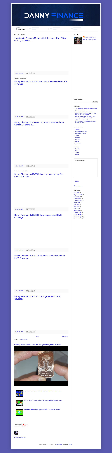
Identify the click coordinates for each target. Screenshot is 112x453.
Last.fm (77, 154)
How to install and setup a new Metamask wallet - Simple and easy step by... (43, 391)
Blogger (70, 444)
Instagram (77, 139)
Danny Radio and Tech (20, 437)
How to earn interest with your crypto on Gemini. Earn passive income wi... (42, 409)
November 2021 (78, 218)
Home (37, 336)
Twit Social (78, 143)
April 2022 (76, 208)
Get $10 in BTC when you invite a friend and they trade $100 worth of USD (85, 117)
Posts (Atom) (24, 339)
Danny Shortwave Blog (81, 131)
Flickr (76, 151)
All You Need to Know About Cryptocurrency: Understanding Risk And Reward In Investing (85, 121)
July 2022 (76, 204)
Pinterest (77, 137)
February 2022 (77, 212)
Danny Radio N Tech (90, 37)
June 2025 (76, 193)
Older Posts (65, 336)
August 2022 (77, 202)
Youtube (77, 129)
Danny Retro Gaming (80, 133)
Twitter (77, 135)
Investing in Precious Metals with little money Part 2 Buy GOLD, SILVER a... (38, 345)
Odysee (77, 147)
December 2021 (78, 216)
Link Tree (77, 149)
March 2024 (77, 196)
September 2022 (78, 200)
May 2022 (76, 206)
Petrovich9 (59, 444)
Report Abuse (78, 186)
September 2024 (78, 195)
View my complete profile (89, 39)
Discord (77, 145)
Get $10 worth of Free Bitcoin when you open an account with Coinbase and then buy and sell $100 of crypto (85, 113)
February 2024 (77, 198)
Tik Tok (77, 152)
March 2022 (77, 210)
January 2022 (77, 214)
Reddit (77, 141)
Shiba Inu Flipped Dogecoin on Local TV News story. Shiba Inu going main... (43, 400)
